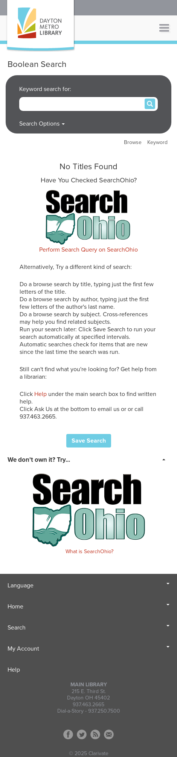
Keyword (157, 142)
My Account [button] (88, 648)
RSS (95, 734)
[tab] (88, 459)
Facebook (68, 734)
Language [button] (88, 585)
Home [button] (88, 606)
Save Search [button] (89, 440)
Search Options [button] (42, 123)
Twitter (82, 734)
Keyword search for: (46, 89)
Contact (109, 734)
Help (40, 394)
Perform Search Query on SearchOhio (88, 249)
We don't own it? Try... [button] (39, 460)
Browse (133, 142)
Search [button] (88, 627)
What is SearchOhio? (89, 551)
